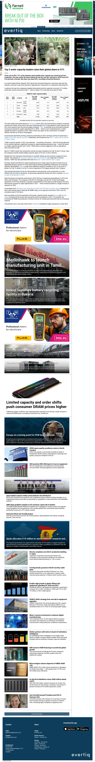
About (53, 31)
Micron (22, 166)
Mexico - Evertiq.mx (40, 737)
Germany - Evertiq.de (40, 742)
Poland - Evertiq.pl (40, 745)
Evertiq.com (38, 732)
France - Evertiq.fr (39, 749)
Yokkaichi (36, 204)
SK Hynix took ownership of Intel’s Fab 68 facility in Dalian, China (38, 188)
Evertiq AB (13, 31)
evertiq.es (55, 27)
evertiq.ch (33, 27)
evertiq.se (89, 27)
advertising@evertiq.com (13, 732)
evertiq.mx (75, 27)
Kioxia (56, 195)
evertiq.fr (68, 27)
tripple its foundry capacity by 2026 (16, 137)
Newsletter (60, 31)
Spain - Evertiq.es (39, 744)
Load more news (36, 714)
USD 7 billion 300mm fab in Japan (48, 160)
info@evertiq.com (11, 737)
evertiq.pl (82, 27)
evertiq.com (41, 27)
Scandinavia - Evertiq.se (41, 747)
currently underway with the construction (34, 158)
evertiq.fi (62, 27)
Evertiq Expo (46, 31)
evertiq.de (48, 27)
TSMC (44, 127)
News (39, 31)
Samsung (32, 124)
